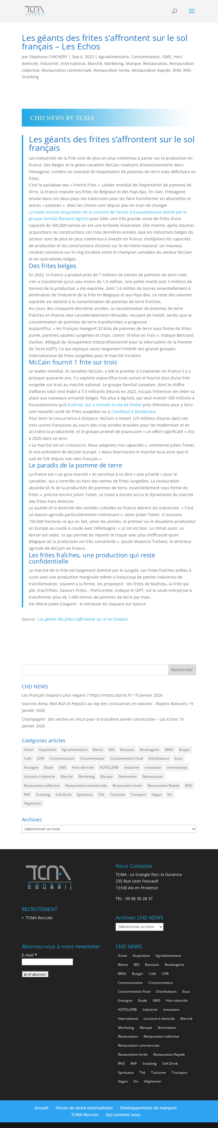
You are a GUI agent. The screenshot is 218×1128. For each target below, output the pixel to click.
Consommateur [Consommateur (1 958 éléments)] (92, 758)
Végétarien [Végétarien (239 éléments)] (32, 803)
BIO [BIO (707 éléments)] (112, 749)
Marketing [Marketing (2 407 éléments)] (87, 776)
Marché (95, 63)
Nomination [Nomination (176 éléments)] (127, 776)
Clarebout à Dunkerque (133, 411)
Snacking (30, 76)
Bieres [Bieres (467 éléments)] (98, 749)
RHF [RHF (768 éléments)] (27, 794)
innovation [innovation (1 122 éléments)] (153, 767)
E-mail (29, 955)
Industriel (49, 63)
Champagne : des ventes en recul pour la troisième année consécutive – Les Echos (100, 719)
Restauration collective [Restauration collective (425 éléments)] (42, 785)
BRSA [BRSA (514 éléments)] (169, 749)
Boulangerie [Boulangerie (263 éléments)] (149, 749)
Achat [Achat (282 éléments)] (28, 749)
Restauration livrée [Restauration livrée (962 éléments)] (127, 785)
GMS (167, 56)
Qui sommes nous (123, 1114)
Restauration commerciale (66, 70)
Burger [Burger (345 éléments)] (184, 749)
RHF (187, 70)
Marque (133, 63)
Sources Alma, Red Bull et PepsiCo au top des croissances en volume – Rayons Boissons (104, 703)
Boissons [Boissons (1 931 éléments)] (127, 749)
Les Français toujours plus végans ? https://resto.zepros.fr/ (77, 695)
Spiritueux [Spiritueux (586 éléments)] (85, 794)
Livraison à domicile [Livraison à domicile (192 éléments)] (39, 776)
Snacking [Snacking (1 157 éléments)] (43, 794)
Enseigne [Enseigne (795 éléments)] (31, 767)
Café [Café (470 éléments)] (27, 758)
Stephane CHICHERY (48, 56)
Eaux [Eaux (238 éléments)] (178, 758)
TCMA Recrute (39, 917)
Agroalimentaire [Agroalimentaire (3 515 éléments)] (74, 749)
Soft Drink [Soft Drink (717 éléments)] (63, 794)
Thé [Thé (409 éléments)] (101, 794)
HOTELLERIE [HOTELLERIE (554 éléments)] (109, 767)
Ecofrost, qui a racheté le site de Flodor (105, 404)
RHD (177, 70)
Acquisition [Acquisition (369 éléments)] (47, 749)
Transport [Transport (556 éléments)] (138, 794)
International (73, 63)
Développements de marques (148, 1107)
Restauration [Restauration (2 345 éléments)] (153, 776)
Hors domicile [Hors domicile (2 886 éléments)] (83, 767)
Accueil (41, 1107)
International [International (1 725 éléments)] (177, 767)
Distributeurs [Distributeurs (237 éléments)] (158, 758)
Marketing (114, 63)
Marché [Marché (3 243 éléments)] (67, 776)
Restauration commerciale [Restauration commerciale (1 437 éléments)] (86, 785)
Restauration (155, 63)
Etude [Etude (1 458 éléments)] (48, 767)
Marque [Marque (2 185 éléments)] (106, 776)
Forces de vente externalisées (84, 1107)
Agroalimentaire (113, 56)
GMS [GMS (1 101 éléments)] (62, 767)
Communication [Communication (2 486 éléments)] (61, 758)
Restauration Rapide (151, 70)
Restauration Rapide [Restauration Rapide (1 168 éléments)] (164, 785)
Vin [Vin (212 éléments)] (169, 794)
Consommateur (145, 56)
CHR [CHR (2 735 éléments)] (40, 758)
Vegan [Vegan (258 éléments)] (157, 794)
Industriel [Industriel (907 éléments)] (131, 767)
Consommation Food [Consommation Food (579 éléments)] (126, 758)
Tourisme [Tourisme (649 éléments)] (117, 794)
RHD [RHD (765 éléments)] (188, 785)
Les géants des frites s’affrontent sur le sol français (83, 619)
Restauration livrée (111, 70)
